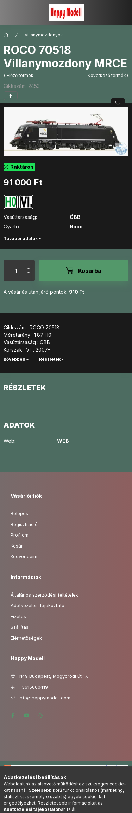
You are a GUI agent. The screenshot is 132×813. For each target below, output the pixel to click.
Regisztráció (24, 524)
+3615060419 (33, 687)
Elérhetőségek (26, 638)
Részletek (50, 359)
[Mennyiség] (16, 270)
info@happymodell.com (44, 697)
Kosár (17, 546)
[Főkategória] (6, 35)
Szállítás (20, 627)
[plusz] (28, 265)
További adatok (21, 238)
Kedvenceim (24, 556)
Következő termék (107, 75)
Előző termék (20, 75)
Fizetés (18, 616)
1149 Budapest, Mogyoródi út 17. (53, 676)
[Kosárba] (83, 270)
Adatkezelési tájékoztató (37, 605)
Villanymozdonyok (44, 34)
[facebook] (11, 95)
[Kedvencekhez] (118, 102)
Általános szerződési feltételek (44, 595)
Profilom (20, 535)
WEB (63, 441)
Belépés (19, 513)
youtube (27, 716)
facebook (13, 716)
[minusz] (28, 275)
